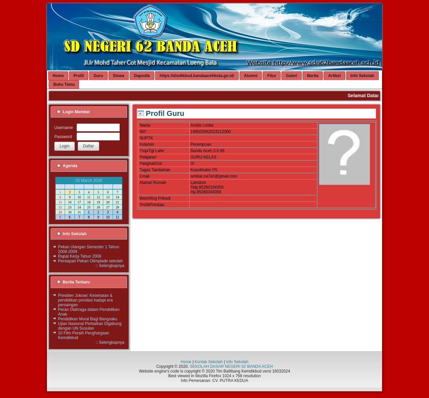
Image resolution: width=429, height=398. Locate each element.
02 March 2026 (88, 180)
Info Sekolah (237, 361)
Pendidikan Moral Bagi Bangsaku (87, 319)
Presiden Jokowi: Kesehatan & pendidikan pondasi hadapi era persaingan (85, 300)
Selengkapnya (111, 265)
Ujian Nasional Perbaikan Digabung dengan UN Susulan (89, 326)
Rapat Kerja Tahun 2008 (79, 256)
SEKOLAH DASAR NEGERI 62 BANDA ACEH (231, 366)
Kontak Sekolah (209, 361)
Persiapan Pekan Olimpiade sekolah (90, 261)
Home (186, 361)
